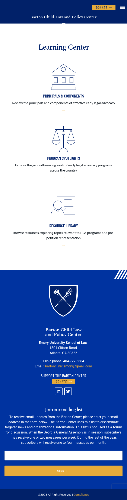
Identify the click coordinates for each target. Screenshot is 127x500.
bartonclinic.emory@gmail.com (68, 366)
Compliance (81, 494)
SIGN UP (63, 471)
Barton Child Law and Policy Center (63, 17)
